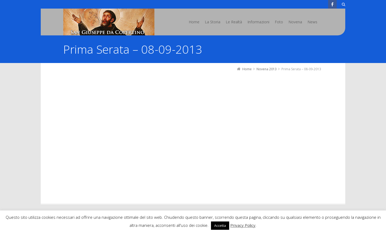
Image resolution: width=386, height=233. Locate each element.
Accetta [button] (220, 225)
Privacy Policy (242, 225)
